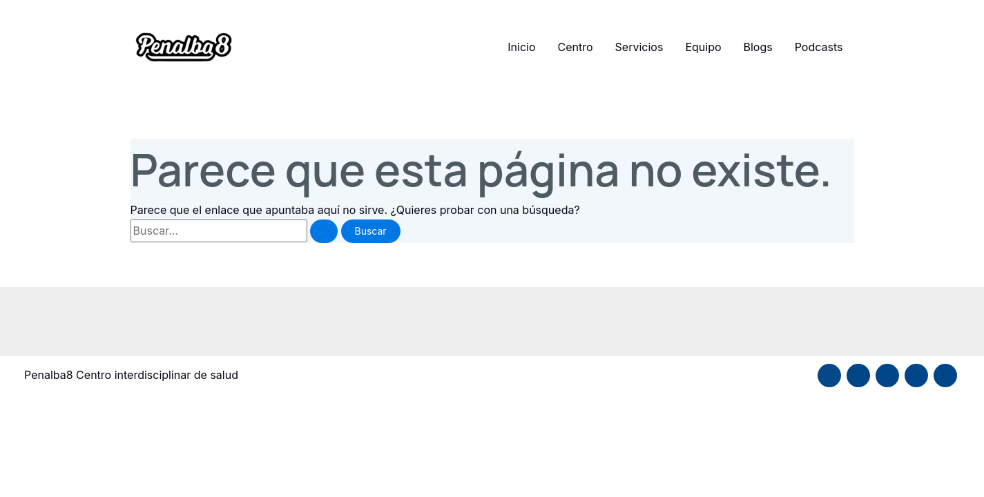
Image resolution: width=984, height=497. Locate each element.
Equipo (703, 47)
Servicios (639, 47)
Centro (575, 47)
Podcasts (819, 47)
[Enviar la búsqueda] (324, 231)
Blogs (758, 47)
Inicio (521, 47)
